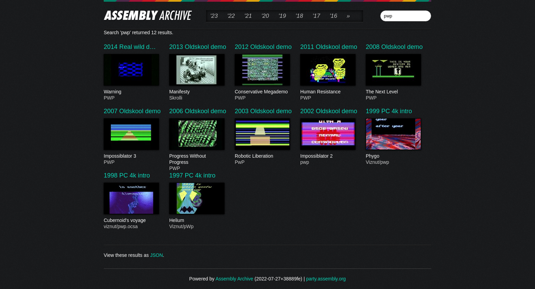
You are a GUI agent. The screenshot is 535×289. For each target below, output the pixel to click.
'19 (282, 16)
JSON (156, 255)
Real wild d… (137, 46)
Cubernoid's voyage (131, 220)
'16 (333, 16)
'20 (265, 16)
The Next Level (393, 92)
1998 (111, 175)
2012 (242, 46)
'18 (299, 16)
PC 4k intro (396, 111)
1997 (177, 175)
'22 (231, 16)
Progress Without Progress (196, 159)
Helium (196, 220)
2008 (373, 46)
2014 (111, 46)
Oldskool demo (205, 46)
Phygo (393, 156)
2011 (308, 46)
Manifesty (196, 92)
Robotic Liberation (262, 156)
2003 (242, 111)
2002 (308, 111)
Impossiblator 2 (327, 156)
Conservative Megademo (262, 92)
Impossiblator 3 (131, 156)
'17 (316, 16)
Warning (131, 92)
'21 (248, 16)
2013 (177, 46)
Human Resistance (327, 92)
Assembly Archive (234, 278)
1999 (373, 111)
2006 (177, 111)
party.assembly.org (326, 278)
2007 (111, 111)
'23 (214, 16)
